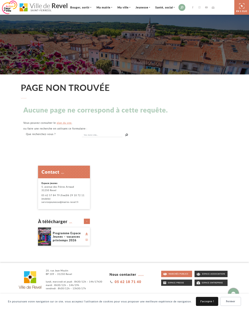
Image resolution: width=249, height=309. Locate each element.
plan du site (64, 122)
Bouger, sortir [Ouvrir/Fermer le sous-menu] (80, 7)
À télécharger (64, 221)
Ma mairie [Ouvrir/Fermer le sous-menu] (104, 7)
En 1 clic (241, 7)
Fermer (230, 301)
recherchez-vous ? (41, 134)
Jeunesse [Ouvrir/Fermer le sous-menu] (142, 7)
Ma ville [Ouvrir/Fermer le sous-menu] (123, 7)
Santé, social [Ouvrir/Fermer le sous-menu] (164, 7)
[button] (212, 7)
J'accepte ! (207, 301)
